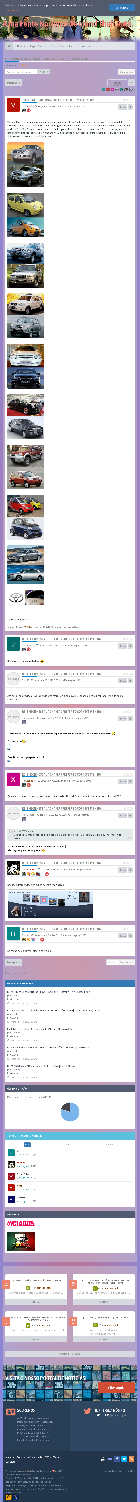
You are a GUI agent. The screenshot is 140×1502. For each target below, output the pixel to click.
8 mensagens (126, 71)
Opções (112, 962)
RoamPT (21, 1162)
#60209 (128, 808)
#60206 (128, 774)
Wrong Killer (23, 1174)
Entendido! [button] (122, 7)
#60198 (128, 674)
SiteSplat (31, 1470)
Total (27, 1144)
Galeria (14, 999)
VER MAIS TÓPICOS (70, 1353)
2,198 (33, 1177)
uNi (18, 1151)
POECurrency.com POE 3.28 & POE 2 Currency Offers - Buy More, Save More (48, 1047)
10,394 (34, 1154)
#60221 (128, 863)
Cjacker (16, 995)
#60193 (128, 100)
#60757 (128, 929)
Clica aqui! (116, 1387)
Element (30, 718)
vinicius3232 (23, 1197)
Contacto (10, 1461)
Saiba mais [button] (12, 10)
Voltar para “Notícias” (17, 973)
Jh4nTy (30, 645)
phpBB (19, 1470)
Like (123, 107)
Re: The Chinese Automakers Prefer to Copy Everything (61, 639)
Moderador (24, 65)
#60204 (128, 712)
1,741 (33, 1201)
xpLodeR (31, 780)
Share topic (117, 84)
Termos (57, 1457)
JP (27, 680)
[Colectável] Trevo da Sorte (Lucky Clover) (105, 1317)
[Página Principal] (9, 46)
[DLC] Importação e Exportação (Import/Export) (38, 1280)
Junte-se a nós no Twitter (110, 1412)
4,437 (33, 1166)
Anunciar (10, 1457)
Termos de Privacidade (29, 1457)
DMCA (48, 1457)
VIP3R (19, 1186)
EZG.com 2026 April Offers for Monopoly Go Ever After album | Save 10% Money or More (54, 1010)
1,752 (33, 1189)
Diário (68, 1144)
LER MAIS (36, 1302)
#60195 (128, 639)
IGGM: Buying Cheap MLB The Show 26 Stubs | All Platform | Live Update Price (48, 991)
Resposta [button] (13, 82)
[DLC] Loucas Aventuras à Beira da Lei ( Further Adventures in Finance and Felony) (105, 1281)
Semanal (110, 1144)
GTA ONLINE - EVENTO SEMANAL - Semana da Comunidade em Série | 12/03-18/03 (38, 1318)
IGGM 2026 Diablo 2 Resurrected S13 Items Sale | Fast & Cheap (41, 1066)
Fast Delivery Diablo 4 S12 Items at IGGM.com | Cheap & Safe (40, 1029)
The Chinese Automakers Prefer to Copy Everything (46, 59)
